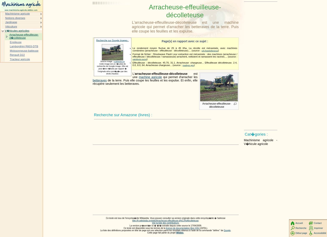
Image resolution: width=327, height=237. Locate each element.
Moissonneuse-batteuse (24, 50)
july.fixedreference (210, 51)
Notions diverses (15, 18)
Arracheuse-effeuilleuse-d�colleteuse (24, 36)
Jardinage (11, 22)
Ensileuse (15, 42)
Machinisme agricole (17, 13)
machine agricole (150, 77)
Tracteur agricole (20, 59)
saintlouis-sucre (140, 59)
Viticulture (11, 26)
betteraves (100, 80)
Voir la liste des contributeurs (165, 223)
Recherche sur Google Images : (112, 40)
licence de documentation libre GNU (183, 228)
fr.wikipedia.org (119, 61)
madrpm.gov (188, 65)
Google (227, 230)
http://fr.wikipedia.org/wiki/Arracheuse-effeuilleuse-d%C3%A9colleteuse (165, 221)
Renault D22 (17, 54)
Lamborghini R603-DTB (24, 46)
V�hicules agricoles (17, 30)
